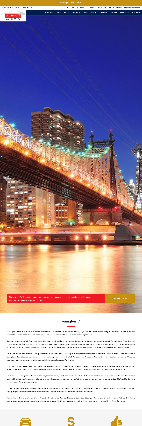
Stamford (114, 12)
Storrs (59, 12)
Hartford (67, 12)
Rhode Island (49, 12)
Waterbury (76, 12)
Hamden (94, 12)
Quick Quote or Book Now (71, 3)
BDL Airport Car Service (11, 8)
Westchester (136, 12)
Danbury (85, 12)
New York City (124, 12)
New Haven (103, 12)
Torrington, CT (27, 8)
